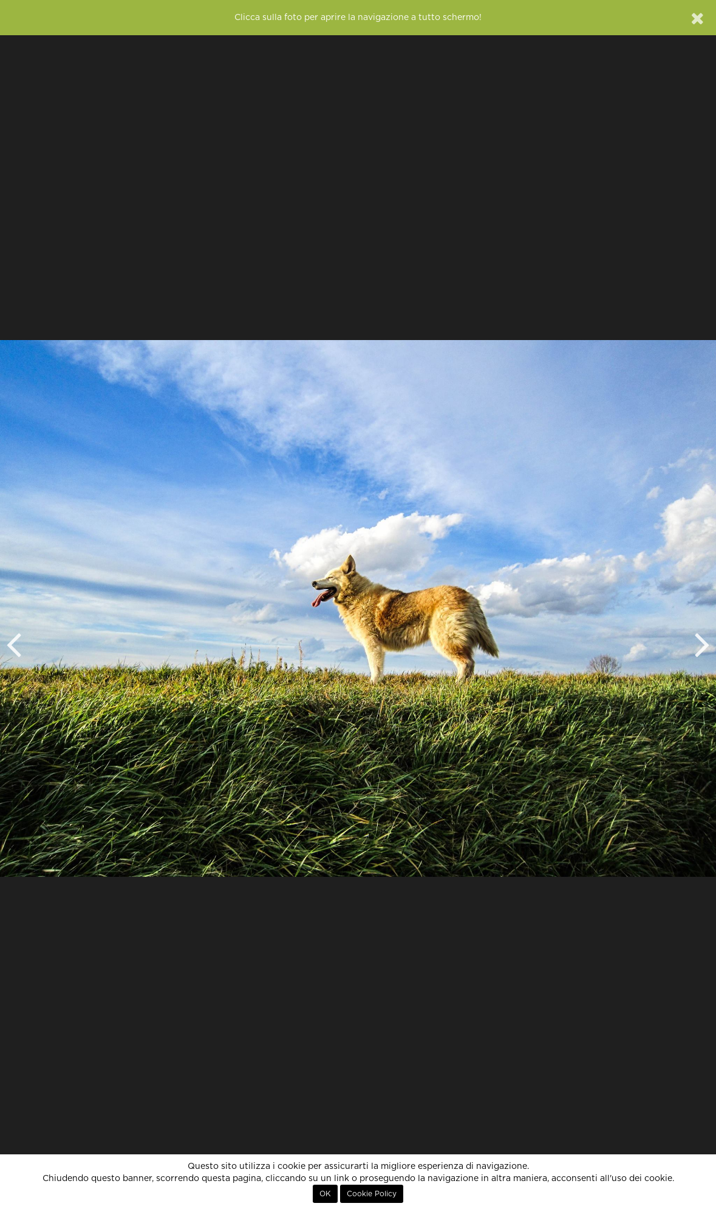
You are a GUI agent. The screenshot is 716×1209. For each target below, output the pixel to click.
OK (325, 1193)
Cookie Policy (372, 1193)
